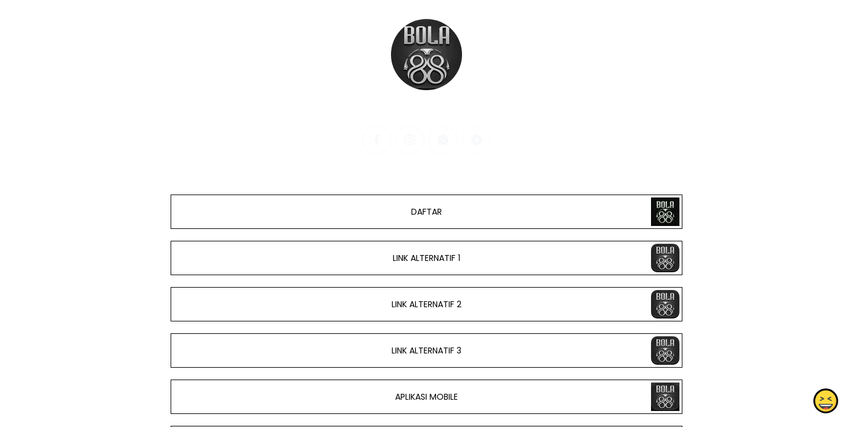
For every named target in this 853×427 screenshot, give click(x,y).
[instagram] (410, 140)
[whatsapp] (443, 140)
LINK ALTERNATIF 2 (426, 304)
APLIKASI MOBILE (426, 397)
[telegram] (476, 140)
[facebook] (377, 140)
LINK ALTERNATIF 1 (426, 258)
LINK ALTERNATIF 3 (426, 350)
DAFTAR (426, 212)
